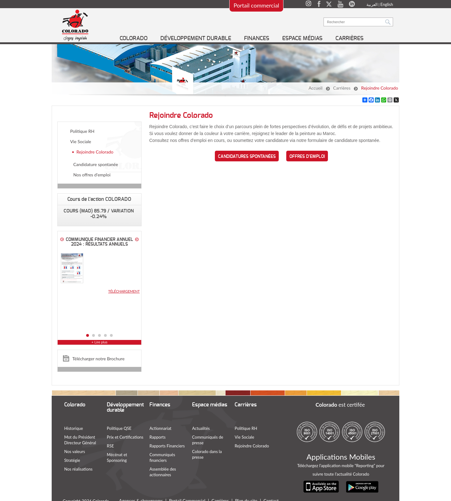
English (387, 4)
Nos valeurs (74, 451)
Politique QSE (119, 428)
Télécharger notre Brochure (98, 358)
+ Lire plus (99, 342)
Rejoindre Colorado (379, 88)
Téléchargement (124, 291)
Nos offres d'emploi (92, 174)
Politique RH (82, 131)
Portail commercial (256, 5)
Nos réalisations (78, 469)
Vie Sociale (80, 141)
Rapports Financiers (167, 445)
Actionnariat (160, 428)
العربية (372, 4)
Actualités (201, 428)
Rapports (157, 437)
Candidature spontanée (95, 164)
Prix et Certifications (125, 437)
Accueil (315, 88)
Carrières (342, 88)
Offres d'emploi (307, 156)
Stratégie (72, 460)
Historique (73, 428)
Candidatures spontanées (247, 156)
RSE (110, 445)
